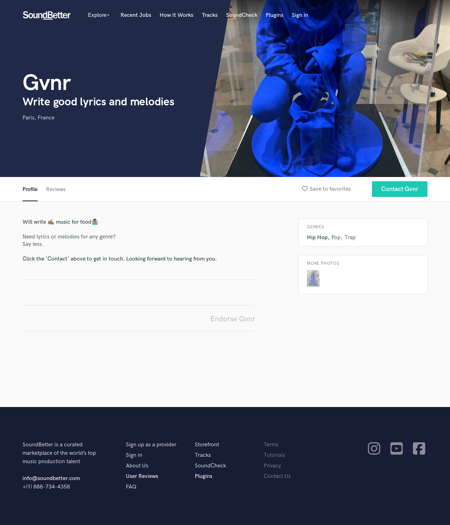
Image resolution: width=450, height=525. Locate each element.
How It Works (176, 15)
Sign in (300, 15)
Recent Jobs (136, 15)
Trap (350, 237)
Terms (271, 444)
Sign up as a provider (151, 444)
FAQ (131, 487)
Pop (336, 237)
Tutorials (274, 455)
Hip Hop (317, 237)
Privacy (272, 465)
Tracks (210, 15)
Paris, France (38, 117)
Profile (30, 189)
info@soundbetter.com (51, 478)
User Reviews (142, 476)
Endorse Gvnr (232, 319)
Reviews (56, 189)
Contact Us (277, 476)
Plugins (274, 15)
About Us (137, 465)
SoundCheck (241, 15)
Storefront (207, 444)
